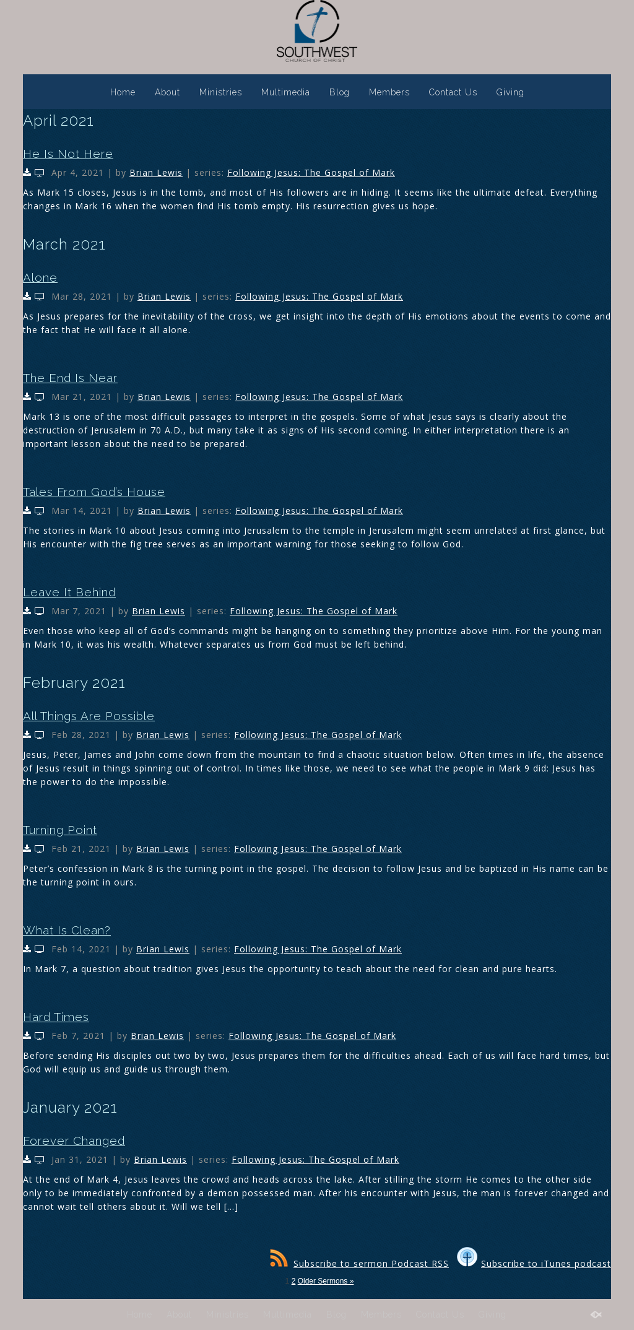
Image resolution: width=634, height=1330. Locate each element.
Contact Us (453, 92)
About (167, 92)
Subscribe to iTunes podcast (534, 1263)
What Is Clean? (67, 930)
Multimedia (285, 92)
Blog (339, 92)
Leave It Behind (69, 592)
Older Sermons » (326, 1281)
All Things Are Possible (89, 716)
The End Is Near (70, 378)
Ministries (220, 92)
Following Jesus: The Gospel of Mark (311, 172)
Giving (510, 92)
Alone (40, 277)
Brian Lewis (156, 172)
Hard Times (56, 1017)
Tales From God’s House (94, 491)
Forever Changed (74, 1140)
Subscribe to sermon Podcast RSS (359, 1263)
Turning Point (60, 830)
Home (123, 92)
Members (389, 92)
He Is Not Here (68, 153)
